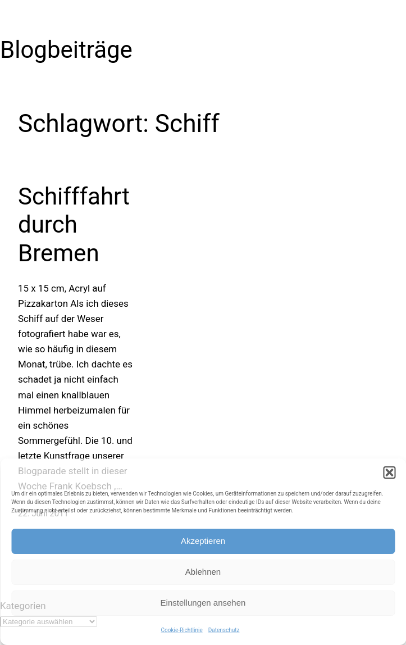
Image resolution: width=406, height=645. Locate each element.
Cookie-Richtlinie (182, 630)
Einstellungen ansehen (203, 602)
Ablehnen (203, 571)
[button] (389, 472)
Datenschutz (224, 630)
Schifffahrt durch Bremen (74, 225)
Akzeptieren (203, 541)
